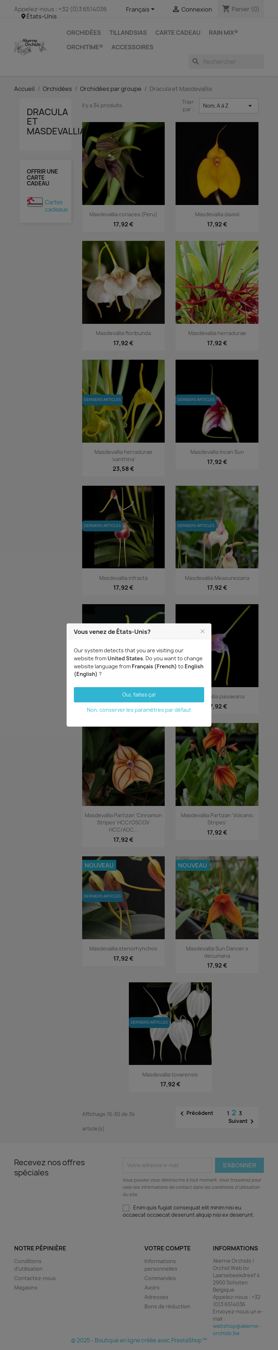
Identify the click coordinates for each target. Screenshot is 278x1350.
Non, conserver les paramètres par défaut (139, 709)
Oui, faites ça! (139, 694)
